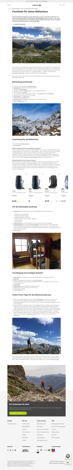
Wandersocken (17, 88)
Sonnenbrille (17, 284)
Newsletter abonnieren (17, 413)
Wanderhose (27, 90)
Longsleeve (41, 93)
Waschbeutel (17, 211)
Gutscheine (40, 435)
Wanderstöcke (17, 145)
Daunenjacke (17, 99)
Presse (24, 440)
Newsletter (25, 437)
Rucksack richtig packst (18, 73)
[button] (57, 201)
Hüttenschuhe (17, 223)
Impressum (55, 463)
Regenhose (27, 96)
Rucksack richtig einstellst (31, 157)
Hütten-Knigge (55, 359)
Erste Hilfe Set (17, 277)
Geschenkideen (41, 437)
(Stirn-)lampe (17, 230)
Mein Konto (40, 426)
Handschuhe (20, 101)
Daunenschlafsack (34, 224)
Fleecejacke (50, 93)
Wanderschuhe (32, 86)
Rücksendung (55, 432)
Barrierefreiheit (56, 437)
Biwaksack (16, 279)
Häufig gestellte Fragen (58, 423)
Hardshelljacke (17, 96)
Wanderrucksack (25, 144)
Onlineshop (16, 315)
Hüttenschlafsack (18, 224)
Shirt (25, 92)
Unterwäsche (23, 89)
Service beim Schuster (43, 429)
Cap (34, 95)
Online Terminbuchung (43, 432)
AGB (50, 463)
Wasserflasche (17, 286)
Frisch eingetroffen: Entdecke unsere (34, 1)
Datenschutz (62, 463)
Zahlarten (54, 435)
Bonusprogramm (41, 423)
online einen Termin (32, 314)
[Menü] (70, 454)
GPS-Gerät (39, 280)
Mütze (15, 101)
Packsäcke (40, 299)
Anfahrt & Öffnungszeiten (58, 426)
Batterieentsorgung (42, 440)
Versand (54, 429)
